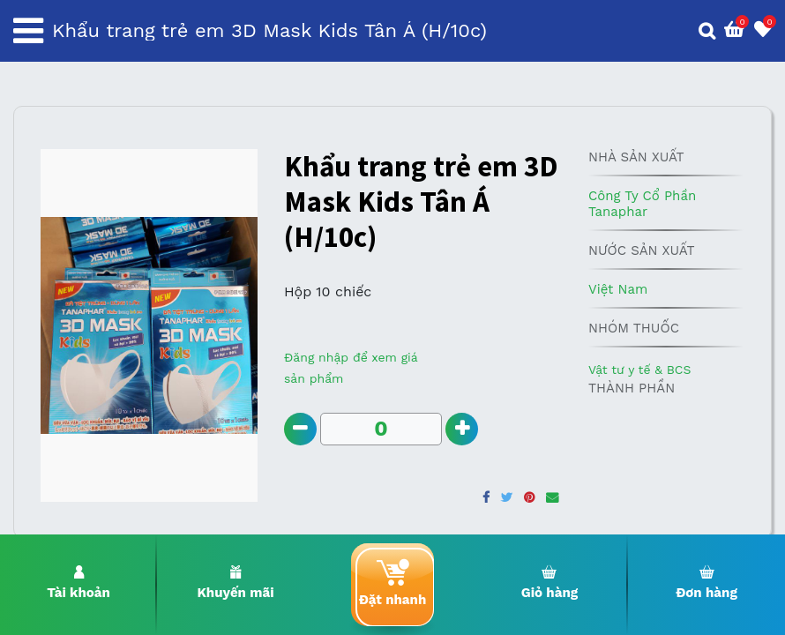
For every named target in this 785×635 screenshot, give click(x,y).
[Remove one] (301, 430)
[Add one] (464, 430)
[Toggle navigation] (28, 31)
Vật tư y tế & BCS (639, 369)
